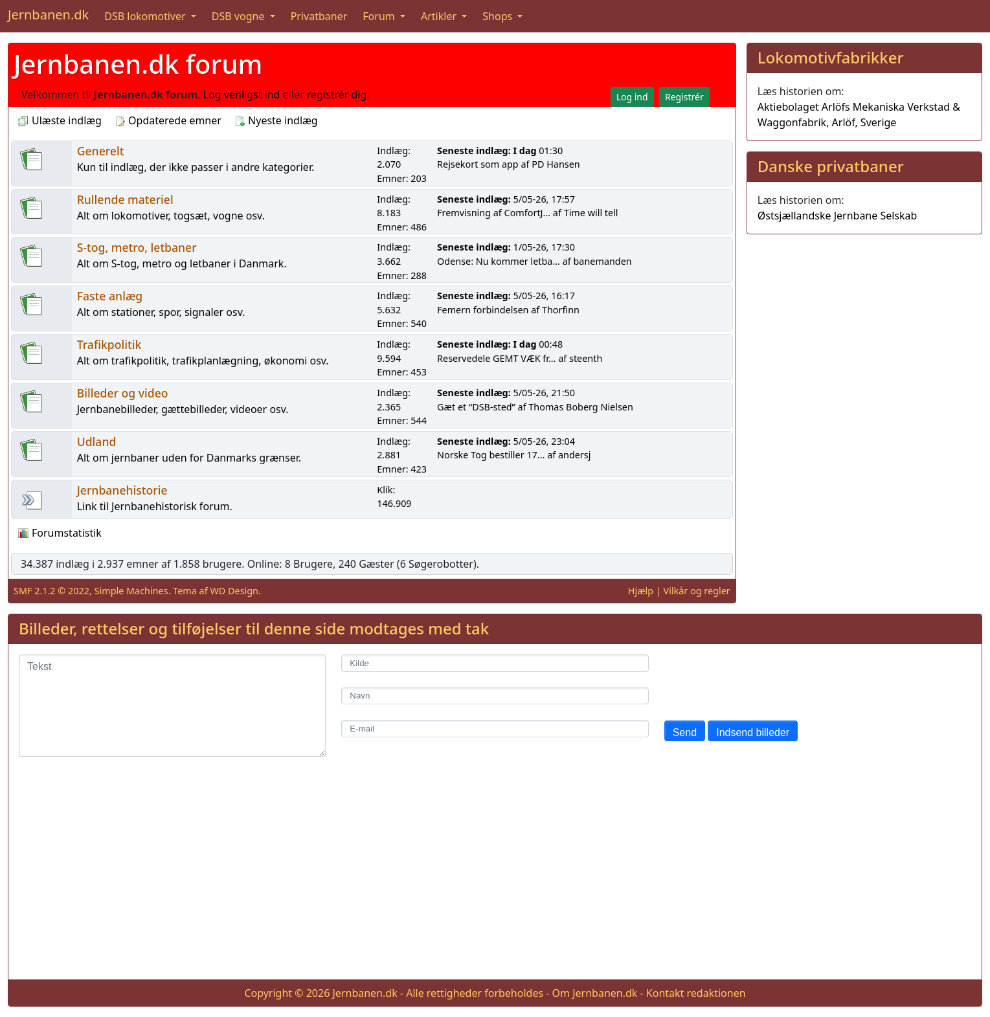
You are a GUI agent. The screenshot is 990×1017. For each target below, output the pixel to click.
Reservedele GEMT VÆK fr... (496, 358)
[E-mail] (494, 728)
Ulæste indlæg (60, 120)
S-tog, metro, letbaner (137, 247)
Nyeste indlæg (276, 120)
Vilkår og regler (697, 591)
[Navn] (494, 696)
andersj (574, 455)
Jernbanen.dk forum (138, 64)
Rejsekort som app (478, 164)
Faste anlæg (110, 296)
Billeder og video (122, 393)
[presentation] (762, 679)
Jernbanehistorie (122, 490)
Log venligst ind (241, 94)
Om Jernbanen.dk (595, 993)
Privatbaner (319, 16)
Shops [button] (498, 16)
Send (685, 732)
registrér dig (337, 94)
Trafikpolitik (109, 344)
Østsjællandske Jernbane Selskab (837, 215)
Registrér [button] (684, 97)
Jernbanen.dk (48, 14)
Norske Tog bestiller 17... (491, 455)
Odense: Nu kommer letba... (498, 261)
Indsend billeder (752, 732)
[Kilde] (494, 663)
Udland (97, 441)
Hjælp (640, 591)
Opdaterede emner (168, 120)
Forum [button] (380, 16)
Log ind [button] (632, 97)
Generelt (100, 151)
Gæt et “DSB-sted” (476, 407)
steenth (585, 358)
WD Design (234, 591)
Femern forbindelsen (482, 310)
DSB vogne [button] (239, 16)
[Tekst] (172, 705)
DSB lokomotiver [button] (146, 16)
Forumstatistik (60, 533)
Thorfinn (560, 310)
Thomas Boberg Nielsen (580, 407)
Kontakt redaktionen (696, 993)
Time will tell (591, 213)
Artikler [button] (440, 16)
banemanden (603, 261)
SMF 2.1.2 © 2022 (51, 591)
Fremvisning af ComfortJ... (493, 213)
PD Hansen (556, 164)
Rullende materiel (125, 199)
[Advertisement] (495, 878)
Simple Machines (131, 591)
